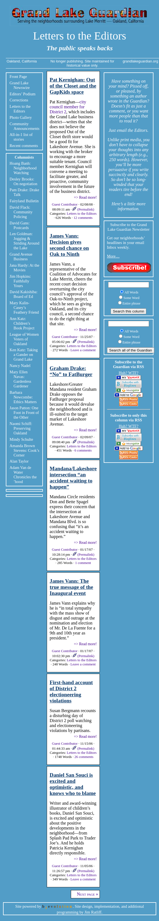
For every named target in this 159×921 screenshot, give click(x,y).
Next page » (85, 894)
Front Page (18, 76)
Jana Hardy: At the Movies (25, 267)
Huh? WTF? (128, 373)
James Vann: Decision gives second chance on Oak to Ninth (69, 245)
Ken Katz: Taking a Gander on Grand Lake (24, 354)
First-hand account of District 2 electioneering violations (71, 691)
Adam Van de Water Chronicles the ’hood (23, 474)
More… (113, 256)
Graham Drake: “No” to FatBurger (71, 371)
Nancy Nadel (20, 365)
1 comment (83, 563)
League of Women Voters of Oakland (24, 339)
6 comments (83, 450)
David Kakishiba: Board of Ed (24, 294)
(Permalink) (83, 209)
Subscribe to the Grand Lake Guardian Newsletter (129, 227)
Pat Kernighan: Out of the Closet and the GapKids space (73, 86)
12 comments (83, 218)
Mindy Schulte (21, 439)
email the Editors (132, 130)
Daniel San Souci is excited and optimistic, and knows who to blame (73, 784)
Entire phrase (131, 303)
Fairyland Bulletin (24, 201)
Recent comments (24, 145)
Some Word (131, 298)
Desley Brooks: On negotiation (23, 181)
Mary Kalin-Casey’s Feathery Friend (24, 307)
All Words (131, 292)
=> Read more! (85, 197)
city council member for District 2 (68, 106)
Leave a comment (83, 350)
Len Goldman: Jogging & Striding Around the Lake (25, 241)
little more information (131, 206)
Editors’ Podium (23, 94)
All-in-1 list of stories (21, 136)
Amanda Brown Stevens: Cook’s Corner (25, 450)
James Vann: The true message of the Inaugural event (71, 587)
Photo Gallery (21, 117)
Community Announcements (25, 126)
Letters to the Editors (79, 36)
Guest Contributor (65, 204)
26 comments (83, 757)
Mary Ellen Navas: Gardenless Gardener (20, 379)
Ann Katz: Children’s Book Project (22, 323)
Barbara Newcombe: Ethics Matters (23, 397)
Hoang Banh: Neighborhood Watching (23, 168)
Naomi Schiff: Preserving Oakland (21, 428)
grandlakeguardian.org (140, 61)
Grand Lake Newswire (20, 85)
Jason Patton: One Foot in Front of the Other (24, 412)
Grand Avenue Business (21, 256)
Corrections (19, 100)
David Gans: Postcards (20, 225)
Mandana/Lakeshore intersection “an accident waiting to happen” (73, 478)
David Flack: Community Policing (21, 212)
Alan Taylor (19, 461)
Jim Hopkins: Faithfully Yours (20, 281)
